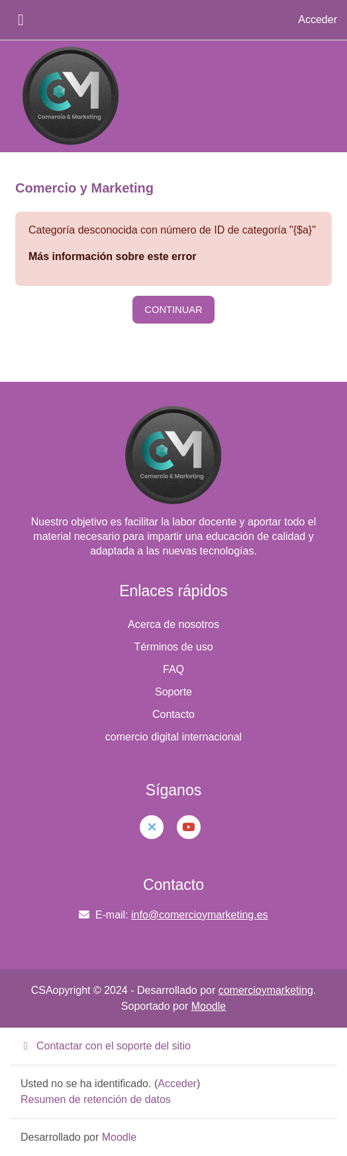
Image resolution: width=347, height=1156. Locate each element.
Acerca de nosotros (173, 624)
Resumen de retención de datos (96, 1099)
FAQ (173, 669)
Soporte (173, 691)
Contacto (173, 714)
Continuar (173, 309)
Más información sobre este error (112, 256)
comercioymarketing (266, 990)
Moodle (208, 1006)
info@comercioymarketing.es (199, 914)
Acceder (317, 19)
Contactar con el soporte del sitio (106, 1045)
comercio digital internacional (173, 736)
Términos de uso (173, 646)
